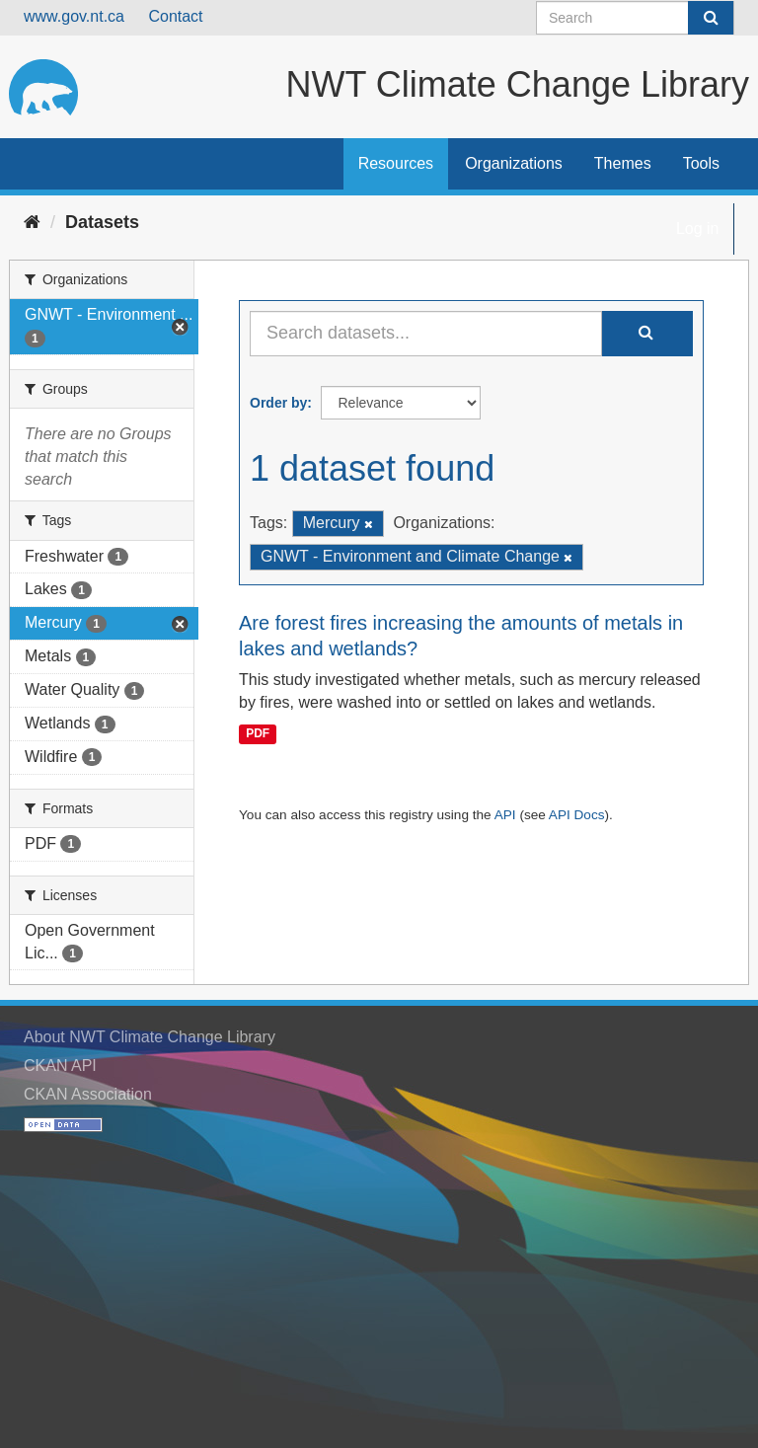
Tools (701, 163)
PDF (257, 734)
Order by (278, 403)
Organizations (514, 163)
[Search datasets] (635, 18)
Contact (175, 16)
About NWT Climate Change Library (149, 1037)
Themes (622, 163)
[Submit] (710, 18)
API (505, 814)
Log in (698, 228)
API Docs (577, 814)
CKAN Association (88, 1094)
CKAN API (60, 1065)
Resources (395, 163)
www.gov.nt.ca (74, 16)
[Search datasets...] (426, 333)
